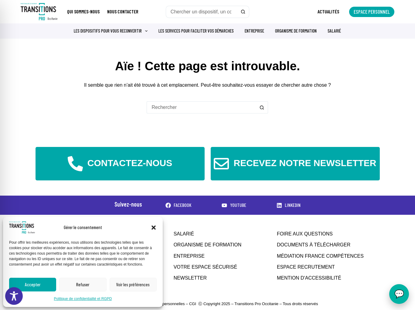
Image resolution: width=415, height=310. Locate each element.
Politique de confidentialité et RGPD (83, 299)
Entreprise (254, 30)
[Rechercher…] (201, 12)
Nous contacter (122, 11)
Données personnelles (165, 303)
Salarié (334, 30)
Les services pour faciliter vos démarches (196, 30)
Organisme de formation (296, 30)
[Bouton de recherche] (243, 12)
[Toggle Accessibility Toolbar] (14, 296)
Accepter (32, 284)
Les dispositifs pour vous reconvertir (112, 31)
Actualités (328, 11)
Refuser (82, 284)
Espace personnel (372, 12)
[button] (154, 228)
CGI (192, 303)
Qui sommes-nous (83, 11)
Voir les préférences (133, 284)
